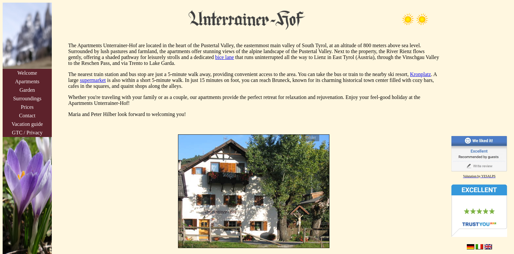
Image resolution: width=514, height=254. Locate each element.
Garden (27, 90)
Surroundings (27, 98)
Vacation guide (27, 124)
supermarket (93, 80)
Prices (27, 107)
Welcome (27, 73)
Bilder (311, 137)
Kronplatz (420, 74)
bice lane (224, 57)
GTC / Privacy (27, 132)
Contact (27, 115)
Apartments (27, 81)
